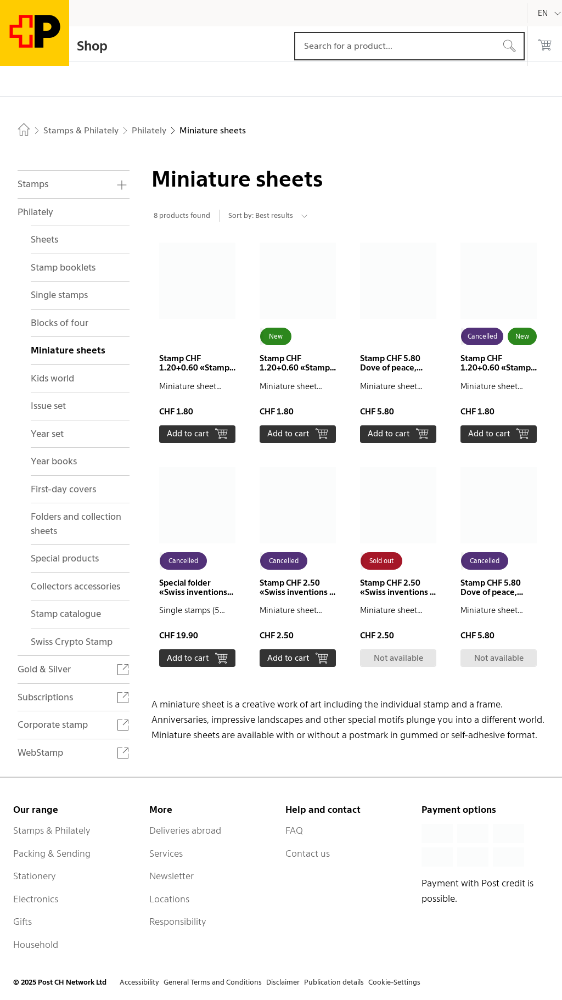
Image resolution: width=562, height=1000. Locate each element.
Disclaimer (283, 982)
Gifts (22, 921)
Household (35, 944)
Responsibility (177, 921)
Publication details (334, 982)
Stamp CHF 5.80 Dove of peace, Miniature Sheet (391, 367)
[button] (197, 343)
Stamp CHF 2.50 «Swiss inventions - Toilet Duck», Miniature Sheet (296, 597)
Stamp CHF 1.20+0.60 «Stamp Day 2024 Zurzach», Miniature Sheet (196, 372)
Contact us (307, 853)
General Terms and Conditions (213, 982)
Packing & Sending (52, 853)
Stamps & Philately (52, 830)
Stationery (34, 875)
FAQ (294, 830)
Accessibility (139, 982)
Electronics (35, 899)
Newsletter (171, 875)
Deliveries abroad (185, 830)
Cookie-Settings (394, 982)
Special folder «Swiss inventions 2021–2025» (193, 592)
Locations (169, 899)
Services (166, 853)
